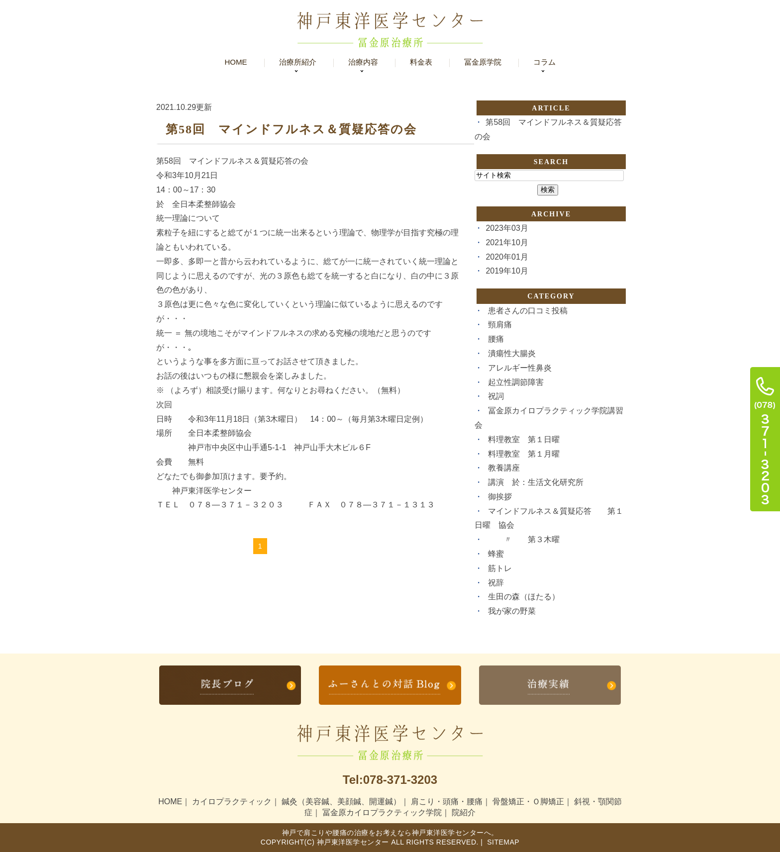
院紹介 (464, 812)
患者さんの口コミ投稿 (528, 310)
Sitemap (502, 842)
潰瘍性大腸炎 (512, 353)
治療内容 (363, 62)
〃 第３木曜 (524, 539)
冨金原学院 (482, 62)
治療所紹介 (297, 62)
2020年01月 (507, 257)
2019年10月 (507, 271)
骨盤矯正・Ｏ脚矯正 (528, 801)
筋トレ (500, 568)
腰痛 (496, 339)
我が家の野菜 (512, 611)
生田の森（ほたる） (524, 596)
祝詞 (496, 396)
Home (236, 62)
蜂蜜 (496, 554)
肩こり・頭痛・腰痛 (447, 801)
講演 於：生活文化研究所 (536, 482)
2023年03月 (507, 228)
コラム (544, 62)
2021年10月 (507, 242)
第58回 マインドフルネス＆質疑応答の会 (291, 129)
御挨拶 (500, 496)
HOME (170, 801)
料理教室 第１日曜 (524, 439)
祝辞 (496, 582)
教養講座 (504, 468)
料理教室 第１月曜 (524, 454)
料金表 (421, 62)
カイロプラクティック (232, 801)
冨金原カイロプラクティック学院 (382, 812)
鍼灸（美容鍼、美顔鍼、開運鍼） (341, 801)
